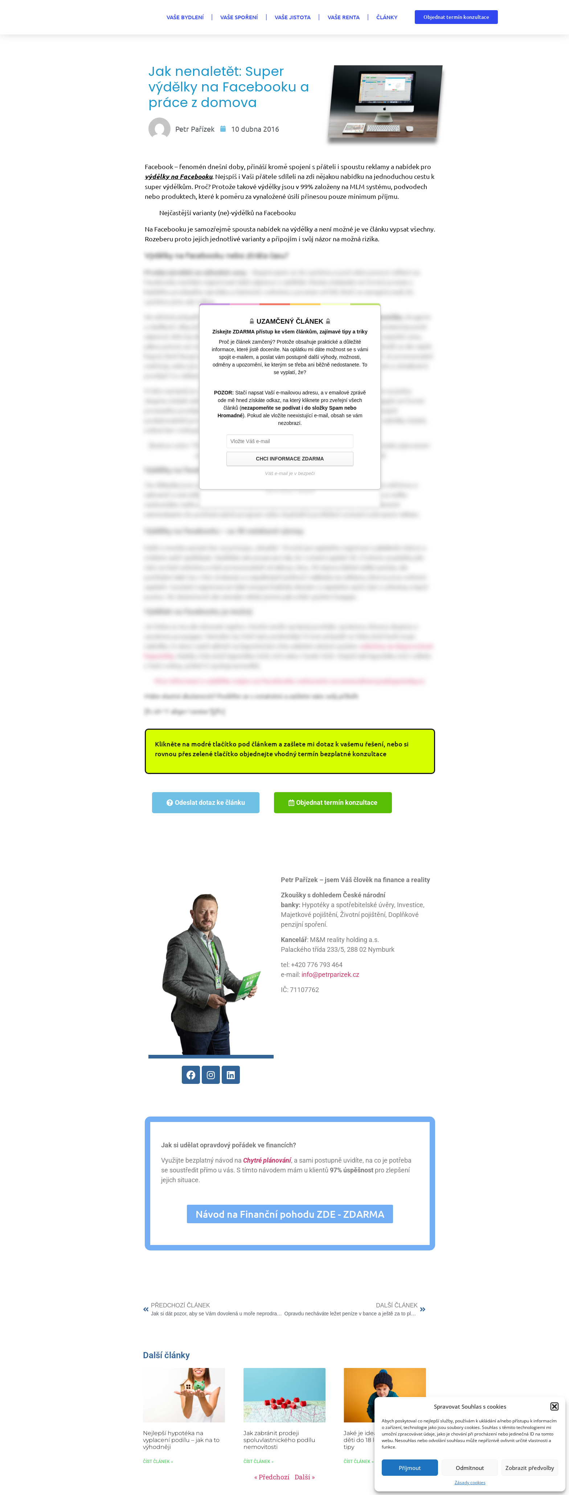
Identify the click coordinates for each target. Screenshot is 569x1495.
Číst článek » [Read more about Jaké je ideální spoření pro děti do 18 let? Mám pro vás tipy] (359, 1459)
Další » (305, 1474)
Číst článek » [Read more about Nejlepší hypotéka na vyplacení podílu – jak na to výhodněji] (158, 1459)
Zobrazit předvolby (529, 1467)
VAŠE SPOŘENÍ (227, 17)
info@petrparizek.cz (328, 974)
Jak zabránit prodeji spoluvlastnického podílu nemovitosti (279, 1437)
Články (378, 17)
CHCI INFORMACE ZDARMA (290, 459)
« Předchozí (272, 1474)
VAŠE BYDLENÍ (172, 17)
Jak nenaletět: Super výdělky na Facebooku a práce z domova (228, 87)
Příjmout (410, 1467)
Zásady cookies (470, 1482)
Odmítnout (470, 1467)
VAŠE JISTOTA (282, 17)
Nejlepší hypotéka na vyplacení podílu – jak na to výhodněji (181, 1437)
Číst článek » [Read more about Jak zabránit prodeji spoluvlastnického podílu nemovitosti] (258, 1459)
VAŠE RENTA (334, 17)
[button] (554, 1406)
